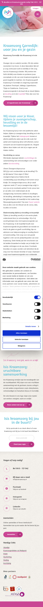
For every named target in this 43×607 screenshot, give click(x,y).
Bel (20, 468)
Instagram (17, 497)
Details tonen (30, 326)
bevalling (8, 94)
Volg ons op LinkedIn (19, 509)
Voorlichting (7, 557)
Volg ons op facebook (19, 489)
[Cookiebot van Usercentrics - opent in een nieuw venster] (30, 259)
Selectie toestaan (21, 339)
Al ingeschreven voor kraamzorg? (18, 103)
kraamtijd (21, 94)
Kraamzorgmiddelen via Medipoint (15, 550)
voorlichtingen (29, 158)
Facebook (17, 487)
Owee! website (34, 202)
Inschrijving (7, 563)
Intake (5, 554)
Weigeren (21, 346)
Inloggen (36, 8)
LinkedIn (16, 507)
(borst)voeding (14, 163)
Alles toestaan (21, 333)
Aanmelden (11, 534)
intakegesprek (24, 136)
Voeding (6, 560)
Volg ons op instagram (20, 499)
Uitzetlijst (6, 547)
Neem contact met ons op (15, 405)
